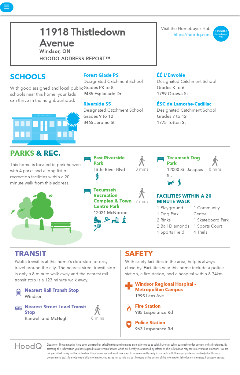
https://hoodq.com (192, 35)
